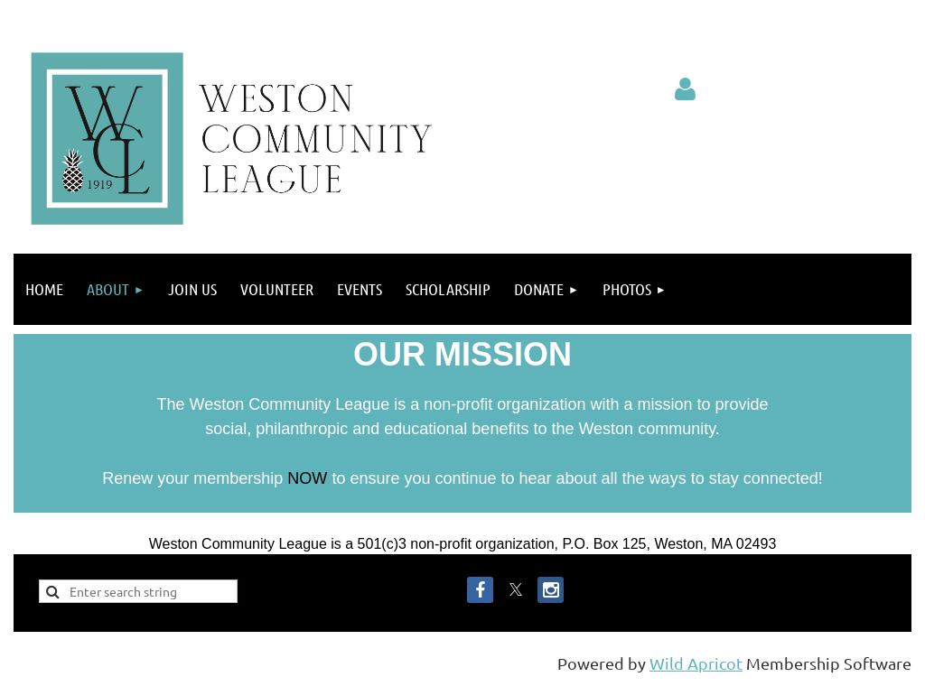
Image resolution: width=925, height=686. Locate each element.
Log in (684, 89)
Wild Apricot (696, 663)
